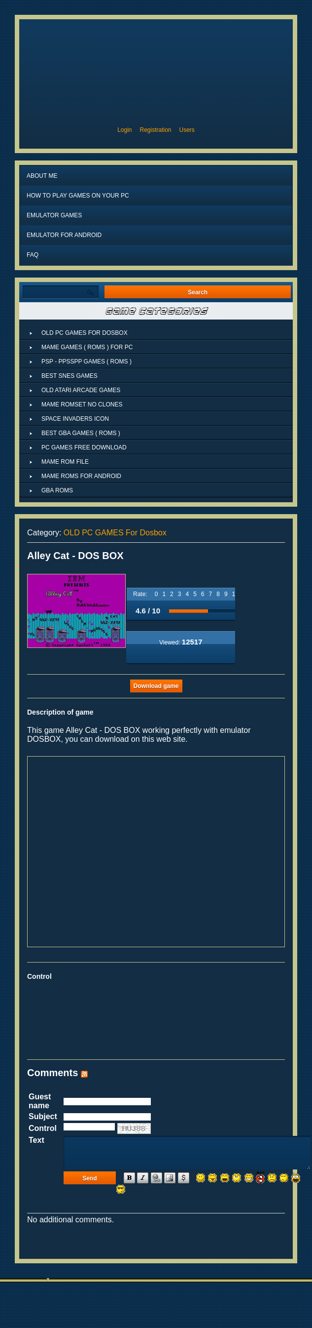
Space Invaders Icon (75, 418)
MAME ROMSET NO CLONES (81, 404)
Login (124, 129)
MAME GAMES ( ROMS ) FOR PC (87, 347)
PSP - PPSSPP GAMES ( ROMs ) (86, 361)
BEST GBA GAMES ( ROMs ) (80, 433)
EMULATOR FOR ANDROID (64, 235)
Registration (156, 129)
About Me (42, 175)
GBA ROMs (57, 490)
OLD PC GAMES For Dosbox (115, 532)
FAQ (32, 254)
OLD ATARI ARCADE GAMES (80, 390)
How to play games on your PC (78, 195)
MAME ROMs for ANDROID (81, 476)
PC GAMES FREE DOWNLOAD (84, 447)
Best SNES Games (69, 375)
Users (187, 129)
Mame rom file (65, 461)
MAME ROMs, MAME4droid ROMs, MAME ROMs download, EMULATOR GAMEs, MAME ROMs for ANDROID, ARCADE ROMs (156, 70)
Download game (155, 686)
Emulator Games (54, 215)
